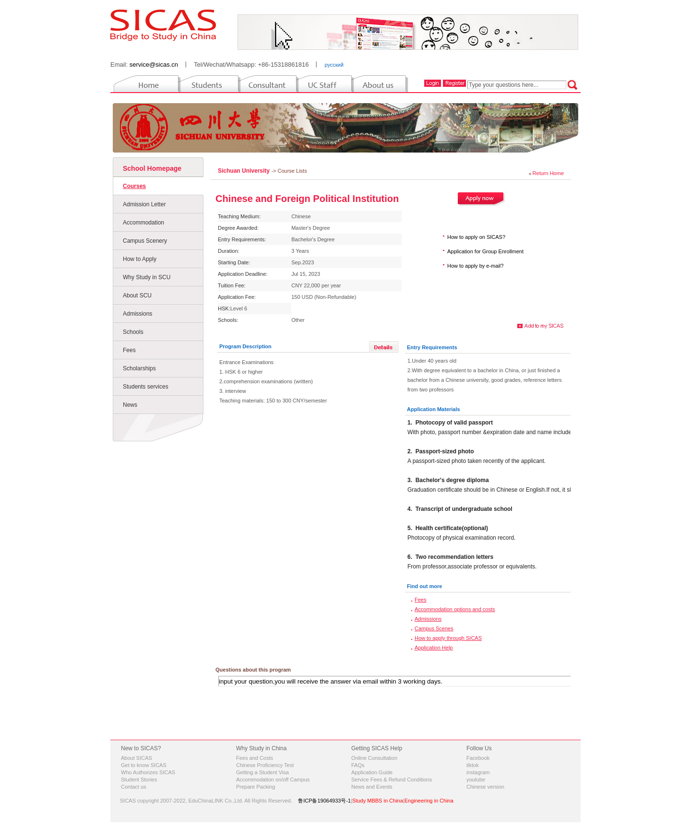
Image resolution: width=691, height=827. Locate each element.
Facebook (477, 758)
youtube (475, 779)
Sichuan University (244, 170)
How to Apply (139, 259)
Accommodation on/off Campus (273, 779)
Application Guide (372, 772)
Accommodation (143, 222)
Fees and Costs (254, 758)
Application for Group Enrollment (485, 251)
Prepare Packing (255, 787)
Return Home (548, 173)
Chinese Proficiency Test (265, 765)
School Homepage (152, 168)
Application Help (434, 647)
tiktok (472, 765)
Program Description (245, 346)
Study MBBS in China (377, 800)
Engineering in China (429, 800)
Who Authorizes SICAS (148, 772)
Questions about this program (253, 670)
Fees (129, 350)
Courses (134, 186)
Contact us (133, 787)
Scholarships (139, 368)
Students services (145, 386)
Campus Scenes (434, 628)
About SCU (137, 295)
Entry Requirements (432, 347)
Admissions (137, 313)
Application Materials (433, 409)
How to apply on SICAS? (476, 237)
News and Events (372, 787)
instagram (477, 772)
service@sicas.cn (154, 64)
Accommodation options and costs (455, 609)
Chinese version (485, 787)
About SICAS (136, 758)
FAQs (358, 765)
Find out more (424, 586)
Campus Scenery (145, 240)
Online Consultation (374, 758)
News (130, 405)
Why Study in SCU (146, 277)
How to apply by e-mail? (475, 266)
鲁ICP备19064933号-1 (324, 800)
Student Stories (139, 779)
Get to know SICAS (144, 765)
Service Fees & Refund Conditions (391, 779)
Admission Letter (144, 204)
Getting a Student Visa (262, 772)
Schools (133, 332)
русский (333, 65)
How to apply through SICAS (448, 638)
